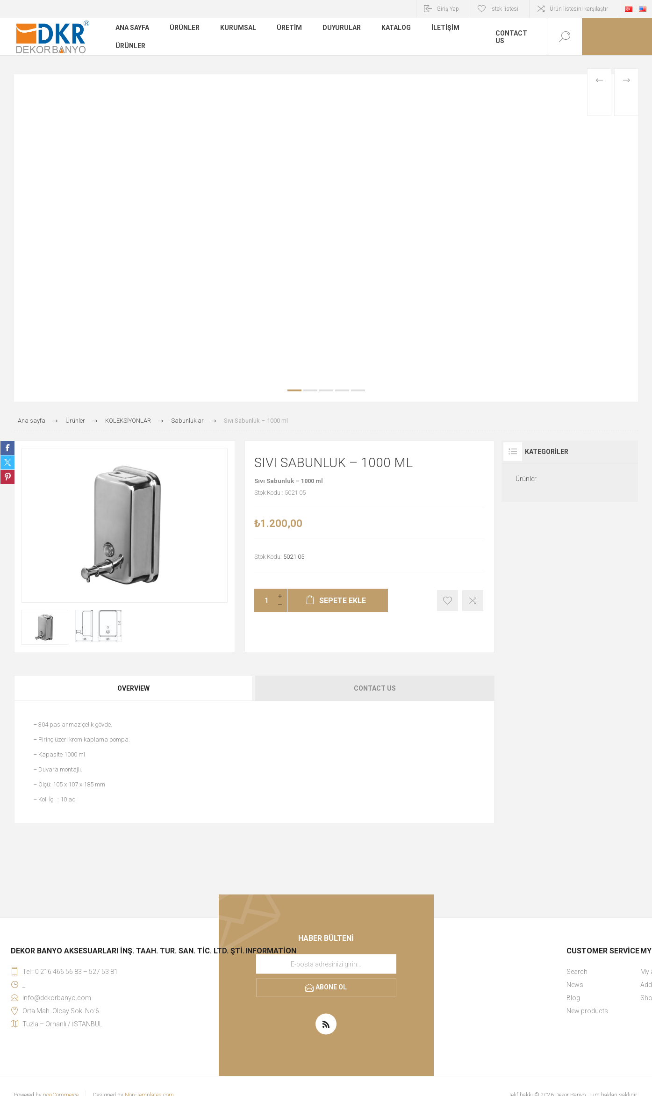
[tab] (134, 688)
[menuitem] (602, 971)
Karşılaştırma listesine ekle (472, 600)
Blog (573, 998)
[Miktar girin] (263, 600)
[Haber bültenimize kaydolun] (326, 963)
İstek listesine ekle (447, 600)
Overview (133, 688)
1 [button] (294, 390)
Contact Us (375, 688)
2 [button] (310, 390)
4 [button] (342, 390)
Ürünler (526, 479)
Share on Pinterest (7, 477)
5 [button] (358, 390)
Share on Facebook (7, 448)
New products (587, 1011)
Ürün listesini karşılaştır (579, 9)
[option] (326, 238)
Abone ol (331, 987)
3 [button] (326, 390)
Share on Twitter (7, 462)
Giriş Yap (448, 9)
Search (577, 971)
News (574, 984)
